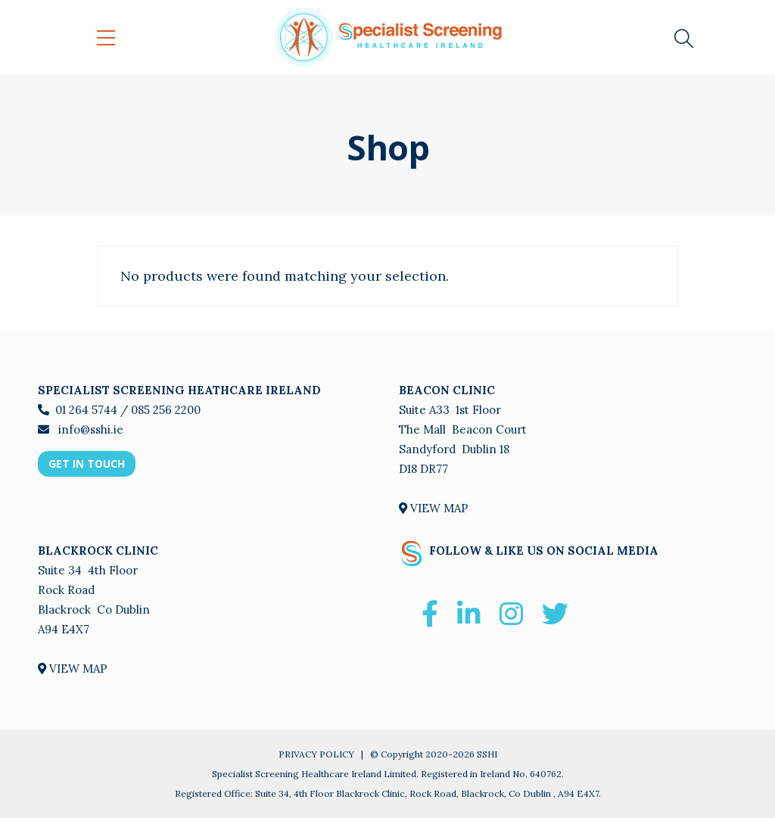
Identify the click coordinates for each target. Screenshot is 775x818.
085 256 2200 (166, 410)
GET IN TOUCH (86, 463)
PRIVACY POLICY (316, 754)
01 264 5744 (86, 410)
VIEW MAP (433, 508)
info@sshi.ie (89, 429)
